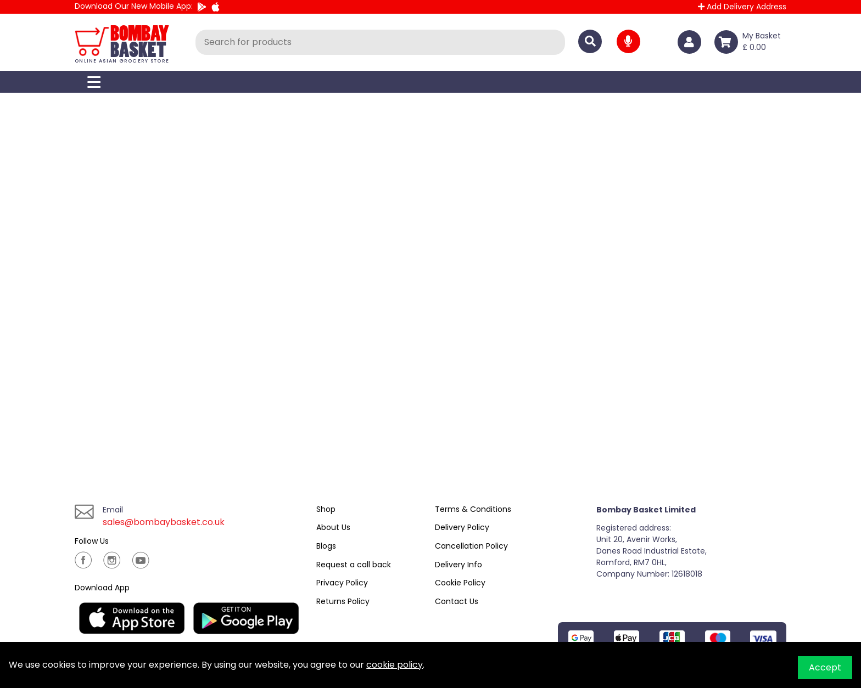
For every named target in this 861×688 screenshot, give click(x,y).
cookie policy (394, 664)
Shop (326, 509)
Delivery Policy (462, 527)
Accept (825, 667)
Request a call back (353, 564)
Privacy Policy (342, 582)
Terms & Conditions (473, 509)
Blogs (326, 545)
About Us (333, 527)
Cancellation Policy (471, 545)
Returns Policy (343, 601)
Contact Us (456, 601)
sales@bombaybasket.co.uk (164, 522)
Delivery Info (458, 564)
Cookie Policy (460, 582)
